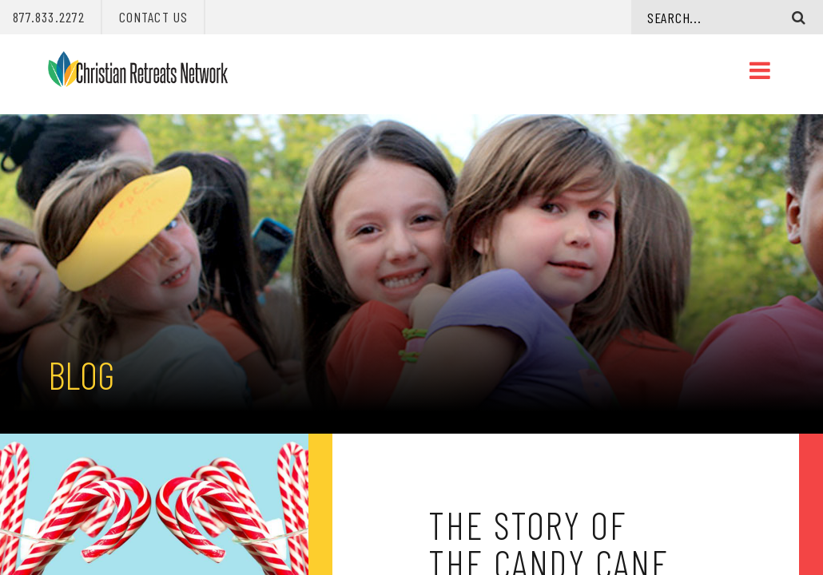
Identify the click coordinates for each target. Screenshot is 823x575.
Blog (81, 374)
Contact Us (153, 17)
